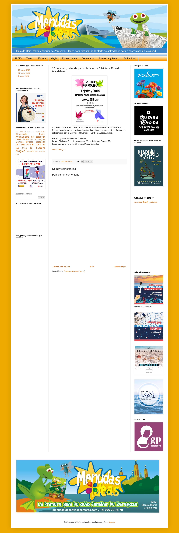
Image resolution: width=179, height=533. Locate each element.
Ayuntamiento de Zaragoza (30, 137)
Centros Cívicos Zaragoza (30, 142)
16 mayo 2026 (24, 73)
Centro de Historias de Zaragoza (30, 139)
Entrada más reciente (61, 267)
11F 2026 (19, 132)
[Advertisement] (89, 247)
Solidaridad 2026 (32, 151)
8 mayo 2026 (23, 76)
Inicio (92, 267)
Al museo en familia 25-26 (34, 132)
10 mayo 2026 (24, 70)
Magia (54, 58)
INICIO (18, 58)
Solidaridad (130, 58)
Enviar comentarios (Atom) (74, 271)
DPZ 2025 (20, 145)
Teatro (29, 58)
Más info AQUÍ (58, 149)
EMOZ (28, 145)
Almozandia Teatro (30, 134)
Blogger (112, 522)
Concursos (88, 58)
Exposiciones (69, 58)
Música (42, 58)
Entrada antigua (119, 267)
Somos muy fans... (108, 58)
